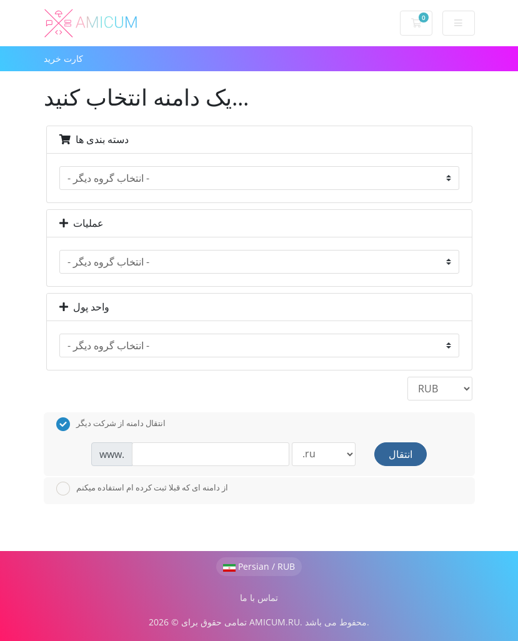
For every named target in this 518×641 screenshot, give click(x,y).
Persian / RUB (259, 566)
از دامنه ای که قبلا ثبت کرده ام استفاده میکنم (142, 488)
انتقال (400, 454)
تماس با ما (259, 598)
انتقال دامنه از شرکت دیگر (111, 424)
